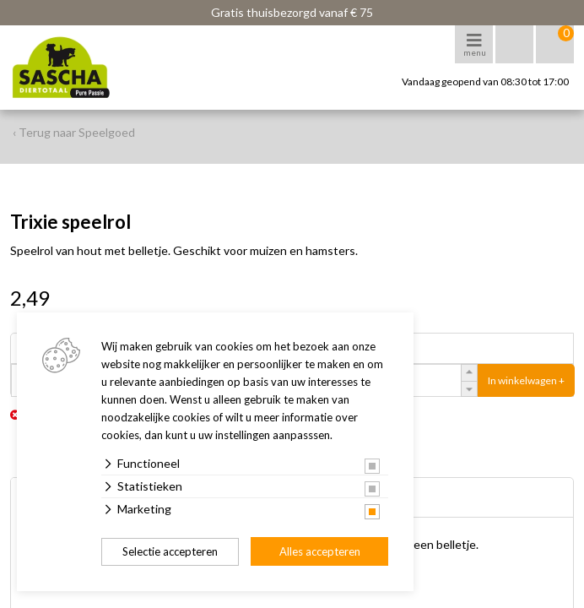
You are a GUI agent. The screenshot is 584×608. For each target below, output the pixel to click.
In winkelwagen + (526, 380)
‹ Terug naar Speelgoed (74, 132)
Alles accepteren (319, 551)
